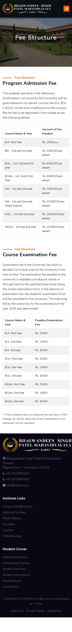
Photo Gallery (12, 518)
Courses (8, 530)
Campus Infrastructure (17, 506)
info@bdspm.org (17, 485)
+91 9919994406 (17, 479)
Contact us (54, 611)
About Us (17, 611)
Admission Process (15, 557)
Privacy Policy (35, 611)
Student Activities (14, 569)
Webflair (38, 603)
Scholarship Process (16, 563)
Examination (11, 587)
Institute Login (12, 536)
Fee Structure (12, 581)
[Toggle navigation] (66, 9)
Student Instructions (16, 575)
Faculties (8, 524)
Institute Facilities (14, 512)
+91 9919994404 (17, 473)
